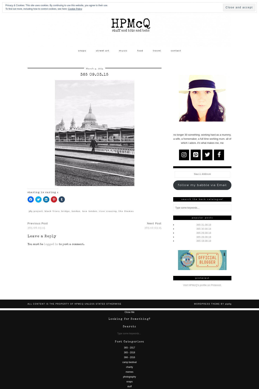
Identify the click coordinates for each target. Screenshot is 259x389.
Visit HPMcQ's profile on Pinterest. (202, 285)
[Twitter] (207, 155)
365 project (36, 211)
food (140, 50)
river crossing (108, 211)
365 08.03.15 (38, 225)
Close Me (130, 312)
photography (129, 376)
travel (157, 50)
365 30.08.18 (203, 228)
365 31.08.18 (203, 224)
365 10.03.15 (153, 225)
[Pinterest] (196, 155)
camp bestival (129, 362)
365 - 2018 (129, 352)
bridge (65, 211)
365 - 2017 (129, 347)
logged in (51, 244)
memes (129, 372)
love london (89, 211)
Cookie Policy (75, 9)
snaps (82, 50)
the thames (126, 211)
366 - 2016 (129, 357)
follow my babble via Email (202, 185)
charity (129, 367)
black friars (52, 211)
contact (176, 50)
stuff (129, 386)
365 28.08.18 (203, 237)
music (123, 50)
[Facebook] (219, 155)
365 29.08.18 (203, 232)
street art (102, 50)
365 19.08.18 (203, 240)
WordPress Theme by (212, 304)
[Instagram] (184, 155)
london (76, 211)
